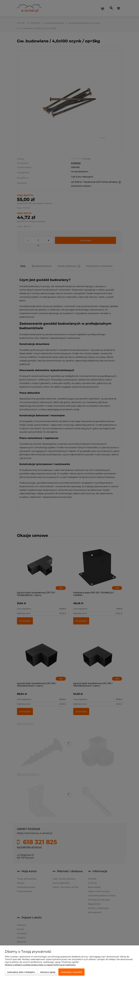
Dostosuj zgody (47, 972)
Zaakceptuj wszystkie (71, 972)
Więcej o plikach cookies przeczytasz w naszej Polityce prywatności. (40, 964)
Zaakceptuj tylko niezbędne (21, 972)
